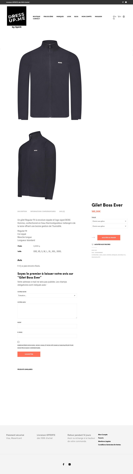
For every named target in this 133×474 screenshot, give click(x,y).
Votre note (22, 292)
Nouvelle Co (122, 255)
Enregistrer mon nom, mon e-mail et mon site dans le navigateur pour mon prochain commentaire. (45, 347)
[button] (114, 17)
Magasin (98, 16)
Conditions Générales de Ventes (109, 445)
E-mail (20, 332)
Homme (109, 255)
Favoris (100, 438)
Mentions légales (104, 441)
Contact (36, 19)
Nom (19, 322)
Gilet (104, 255)
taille (94, 217)
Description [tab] (22, 211)
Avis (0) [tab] (62, 211)
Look (69, 16)
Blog (76, 16)
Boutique (36, 16)
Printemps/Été (96, 257)
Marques (114, 255)
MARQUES (60, 16)
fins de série (48, 16)
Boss (101, 255)
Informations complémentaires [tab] (43, 211)
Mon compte (87, 16)
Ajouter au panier (109, 237)
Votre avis (21, 302)
